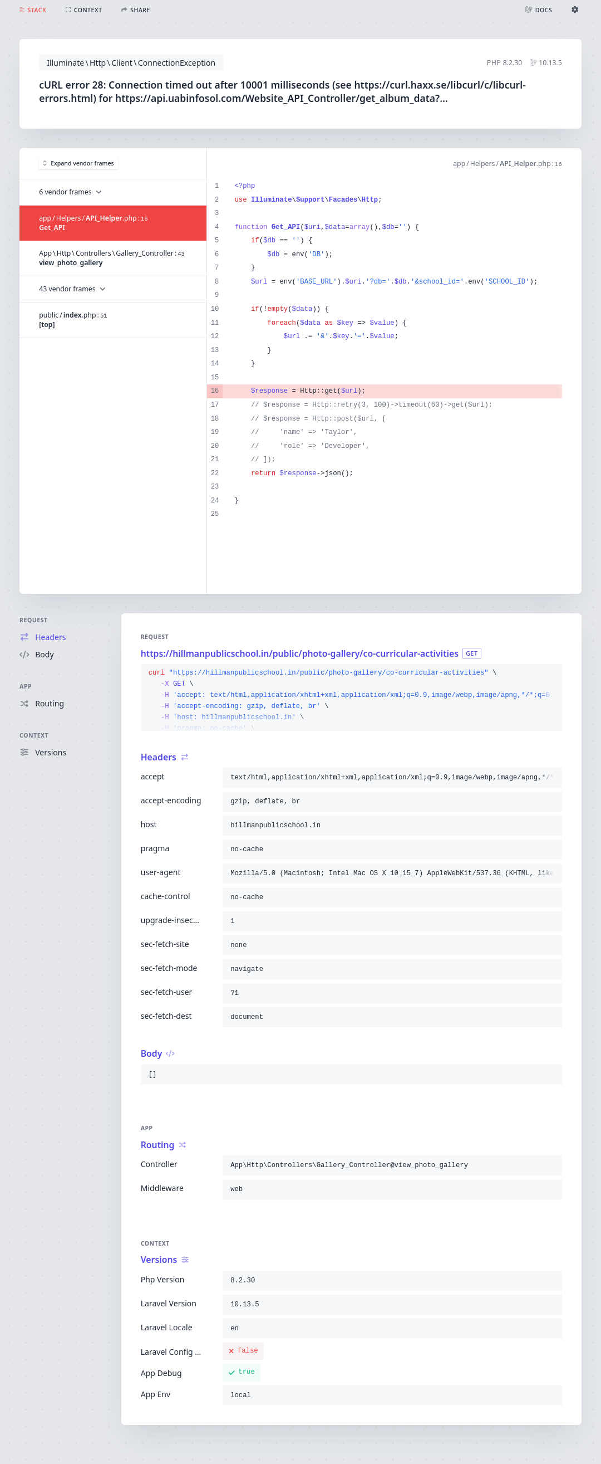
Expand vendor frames (78, 163)
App (25, 686)
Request (33, 620)
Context (33, 735)
